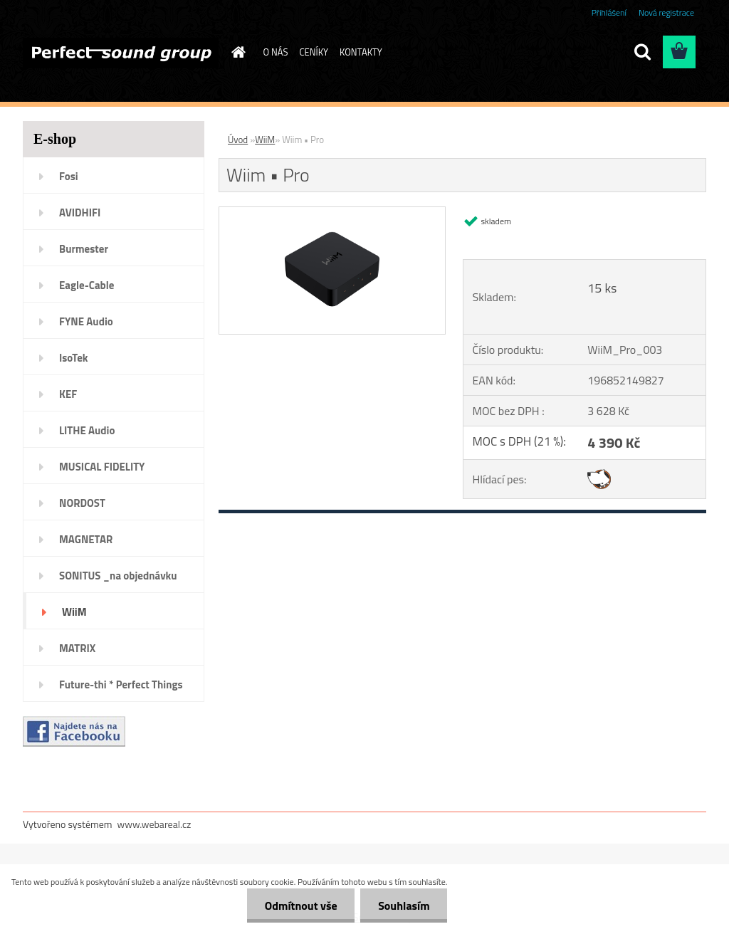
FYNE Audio (86, 321)
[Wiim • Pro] (332, 212)
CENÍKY (313, 52)
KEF (68, 394)
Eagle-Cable (86, 285)
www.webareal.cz (154, 824)
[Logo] (121, 52)
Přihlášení (609, 12)
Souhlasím (404, 905)
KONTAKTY (361, 52)
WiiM (74, 612)
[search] (642, 52)
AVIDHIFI (79, 212)
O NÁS (275, 52)
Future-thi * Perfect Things (121, 684)
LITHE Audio (87, 430)
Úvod (238, 139)
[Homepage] (236, 52)
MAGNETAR (85, 539)
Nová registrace (666, 12)
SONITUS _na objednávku (118, 575)
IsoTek (73, 358)
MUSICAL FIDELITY (102, 466)
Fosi (68, 176)
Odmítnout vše (300, 905)
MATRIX (77, 648)
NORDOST (82, 503)
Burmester (83, 249)
